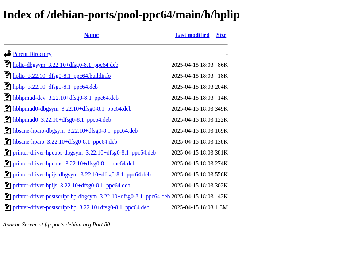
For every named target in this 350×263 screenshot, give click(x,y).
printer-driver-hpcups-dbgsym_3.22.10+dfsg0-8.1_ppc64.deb (84, 152)
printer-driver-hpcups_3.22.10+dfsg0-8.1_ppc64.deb (74, 163)
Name (91, 35)
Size (221, 35)
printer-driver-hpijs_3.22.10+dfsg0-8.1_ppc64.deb (71, 185)
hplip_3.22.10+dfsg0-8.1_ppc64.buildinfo (62, 76)
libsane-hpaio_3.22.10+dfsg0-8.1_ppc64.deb (65, 141)
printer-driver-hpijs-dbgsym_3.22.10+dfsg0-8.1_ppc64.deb (82, 174)
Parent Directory (32, 54)
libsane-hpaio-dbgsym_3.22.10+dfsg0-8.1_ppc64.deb (75, 130)
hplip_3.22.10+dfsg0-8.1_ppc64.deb (55, 87)
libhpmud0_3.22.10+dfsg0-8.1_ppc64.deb (62, 120)
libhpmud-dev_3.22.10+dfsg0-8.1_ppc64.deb (66, 98)
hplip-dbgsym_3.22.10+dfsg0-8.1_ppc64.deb (65, 65)
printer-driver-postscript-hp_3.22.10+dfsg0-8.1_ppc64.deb (81, 207)
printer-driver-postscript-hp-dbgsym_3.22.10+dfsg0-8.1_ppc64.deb (91, 196)
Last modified (192, 35)
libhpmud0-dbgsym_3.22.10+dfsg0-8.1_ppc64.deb (72, 109)
